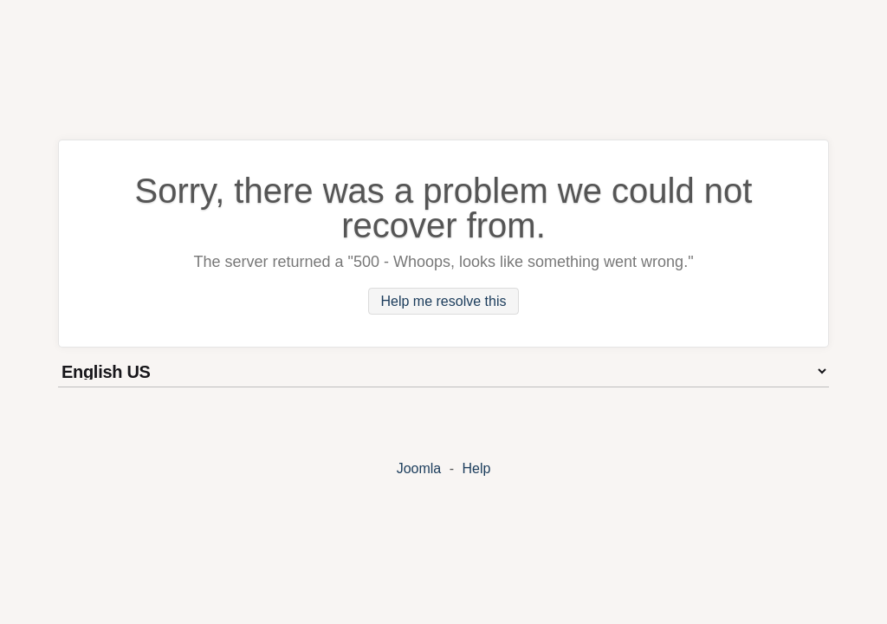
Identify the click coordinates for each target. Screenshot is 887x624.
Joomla (419, 468)
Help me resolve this (444, 301)
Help (476, 468)
